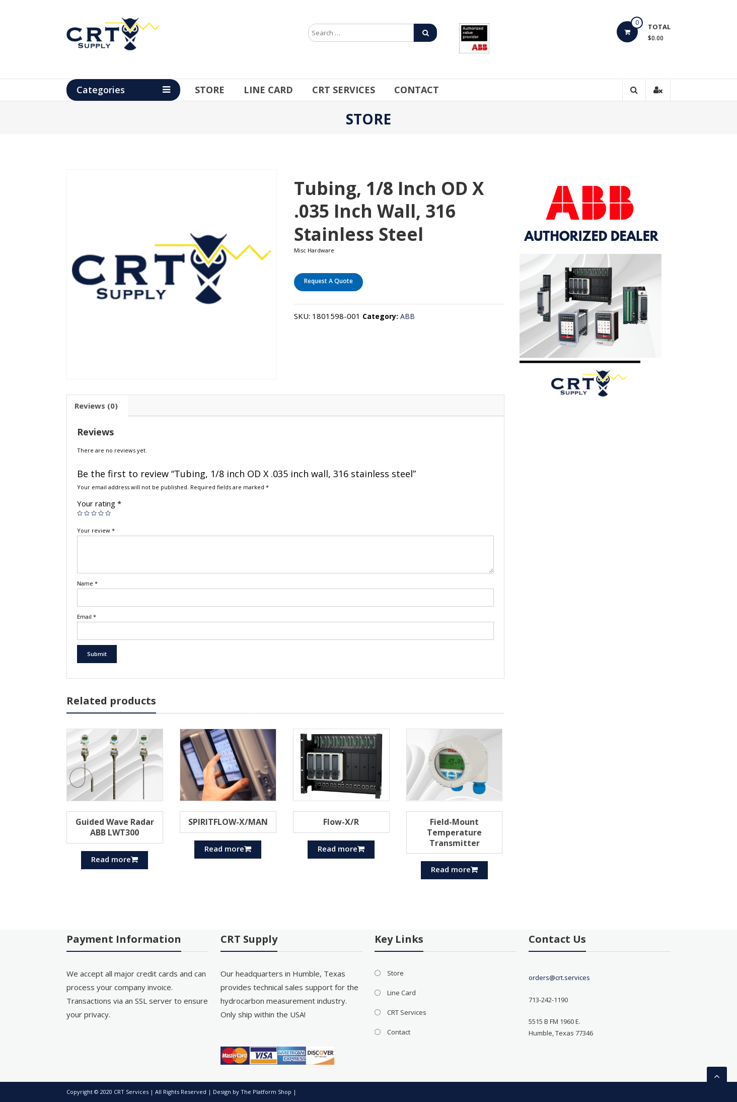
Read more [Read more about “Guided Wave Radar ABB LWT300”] (114, 859)
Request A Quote (328, 281)
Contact (419, 90)
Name (87, 583)
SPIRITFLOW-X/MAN (228, 821)
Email (86, 616)
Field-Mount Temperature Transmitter (454, 832)
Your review (96, 530)
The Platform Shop (266, 1091)
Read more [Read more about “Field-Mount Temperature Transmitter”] (454, 869)
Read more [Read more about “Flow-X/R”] (341, 849)
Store (212, 90)
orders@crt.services (559, 977)
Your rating (99, 503)
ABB (407, 316)
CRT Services (346, 90)
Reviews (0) (96, 406)
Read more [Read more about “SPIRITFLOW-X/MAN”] (227, 849)
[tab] (96, 405)
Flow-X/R (341, 821)
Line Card (271, 90)
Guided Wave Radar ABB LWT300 (115, 827)
